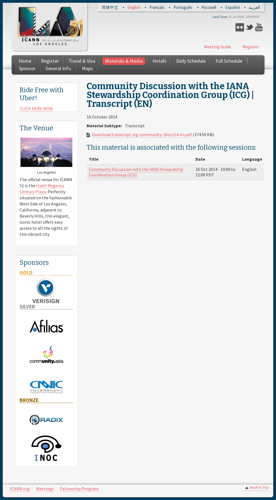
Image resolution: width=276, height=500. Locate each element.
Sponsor (27, 68)
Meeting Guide (217, 46)
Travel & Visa (82, 61)
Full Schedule (229, 61)
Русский (209, 7)
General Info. (58, 68)
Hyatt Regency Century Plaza (42, 188)
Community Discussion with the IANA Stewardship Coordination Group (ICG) (136, 172)
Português (182, 7)
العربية (254, 7)
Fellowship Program (79, 488)
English (133, 7)
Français (156, 7)
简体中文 (110, 7)
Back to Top (259, 487)
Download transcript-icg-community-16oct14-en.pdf (142, 134)
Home (24, 61)
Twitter (249, 27)
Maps (87, 68)
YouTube (259, 27)
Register (251, 46)
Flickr (239, 27)
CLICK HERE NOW (36, 108)
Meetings (45, 488)
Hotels (159, 61)
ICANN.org (20, 488)
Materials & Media (124, 61)
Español (232, 7)
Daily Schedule (191, 61)
